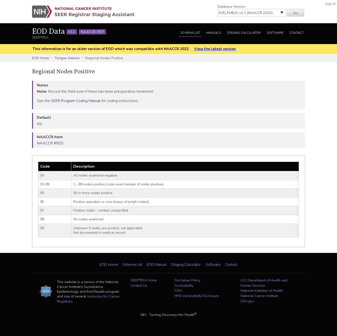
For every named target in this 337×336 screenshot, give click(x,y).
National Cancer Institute (259, 295)
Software (275, 33)
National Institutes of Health (262, 290)
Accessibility (183, 285)
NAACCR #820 (50, 143)
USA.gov (247, 301)
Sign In (330, 3)
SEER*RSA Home (143, 280)
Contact (296, 33)
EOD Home (40, 58)
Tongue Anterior (67, 58)
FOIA (178, 290)
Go (295, 12)
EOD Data (69, 31)
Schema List (190, 33)
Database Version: (232, 6)
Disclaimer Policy (187, 280)
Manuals (213, 33)
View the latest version (215, 48)
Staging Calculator (244, 33)
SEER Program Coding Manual (75, 100)
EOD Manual (157, 264)
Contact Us (138, 285)
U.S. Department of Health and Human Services (264, 283)
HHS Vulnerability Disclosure (196, 295)
